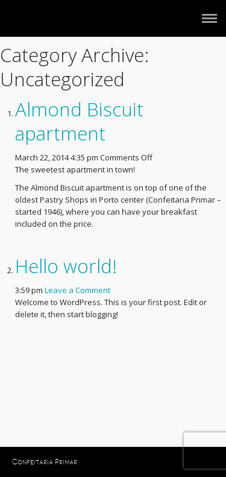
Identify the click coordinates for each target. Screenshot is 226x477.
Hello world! (66, 266)
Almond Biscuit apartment (79, 121)
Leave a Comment (77, 290)
